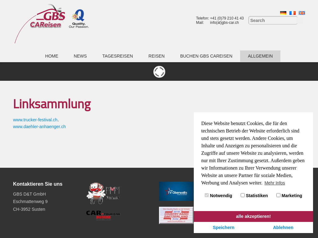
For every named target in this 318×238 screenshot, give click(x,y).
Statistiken (254, 195)
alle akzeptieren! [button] (253, 216)
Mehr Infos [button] (275, 182)
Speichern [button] (223, 227)
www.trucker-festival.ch (35, 119)
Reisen (156, 56)
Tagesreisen (117, 56)
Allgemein (260, 56)
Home (51, 56)
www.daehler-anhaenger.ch (39, 126)
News (80, 56)
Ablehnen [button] (283, 227)
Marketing (289, 195)
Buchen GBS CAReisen (206, 56)
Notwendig (218, 195)
